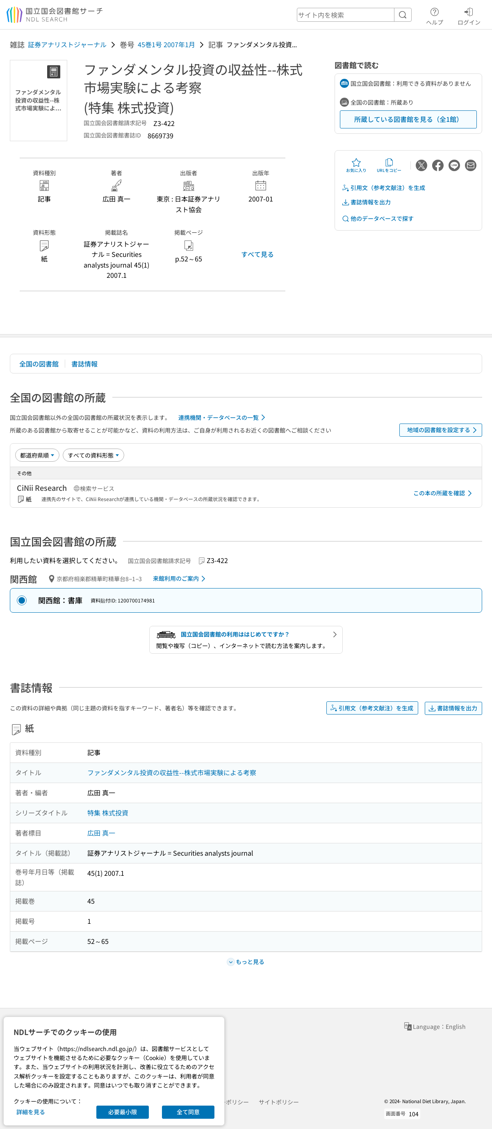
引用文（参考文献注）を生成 (383, 187)
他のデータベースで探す (378, 218)
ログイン (469, 15)
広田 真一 (101, 833)
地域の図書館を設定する (443, 430)
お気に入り (356, 165)
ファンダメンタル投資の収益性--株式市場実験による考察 (171, 772)
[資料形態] (93, 455)
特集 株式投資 (107, 813)
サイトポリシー (279, 1102)
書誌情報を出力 (366, 202)
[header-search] (354, 15)
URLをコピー (389, 165)
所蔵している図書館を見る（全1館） (408, 119)
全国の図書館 (39, 364)
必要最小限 (122, 1112)
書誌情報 (84, 364)
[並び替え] (37, 455)
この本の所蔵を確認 (444, 493)
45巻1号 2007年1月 (166, 44)
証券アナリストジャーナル (67, 44)
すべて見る (257, 254)
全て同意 (188, 1112)
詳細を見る (30, 1112)
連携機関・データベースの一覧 (223, 417)
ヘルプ (434, 15)
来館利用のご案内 (180, 579)
